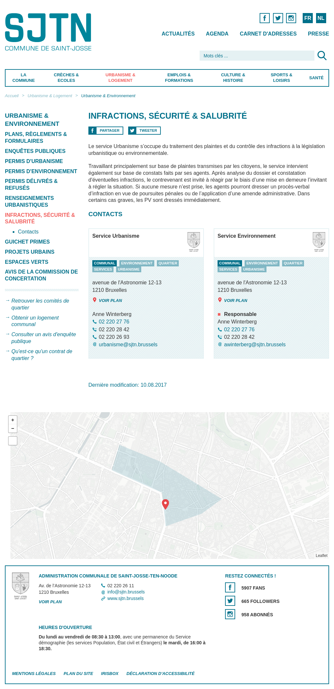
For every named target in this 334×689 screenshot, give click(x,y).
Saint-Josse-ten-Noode (49, 32)
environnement (137, 263)
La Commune (23, 77)
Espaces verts (26, 262)
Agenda (217, 34)
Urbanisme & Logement (121, 77)
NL (320, 18)
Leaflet (321, 555)
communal (104, 263)
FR (307, 18)
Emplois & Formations (179, 77)
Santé (316, 77)
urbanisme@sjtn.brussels (128, 344)
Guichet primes (27, 242)
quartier (168, 263)
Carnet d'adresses (268, 34)
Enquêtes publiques (35, 151)
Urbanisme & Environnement (108, 95)
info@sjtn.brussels (126, 591)
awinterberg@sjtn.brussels (255, 344)
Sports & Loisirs (281, 77)
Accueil (12, 95)
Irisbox (109, 673)
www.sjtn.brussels (125, 598)
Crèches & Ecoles (66, 77)
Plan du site (78, 673)
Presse (318, 34)
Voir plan (107, 300)
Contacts (28, 231)
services (103, 269)
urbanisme (129, 269)
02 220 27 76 (114, 322)
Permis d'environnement (41, 171)
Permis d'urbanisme (34, 161)
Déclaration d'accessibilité (161, 673)
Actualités (178, 34)
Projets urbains (29, 252)
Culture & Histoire (233, 77)
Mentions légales (34, 673)
